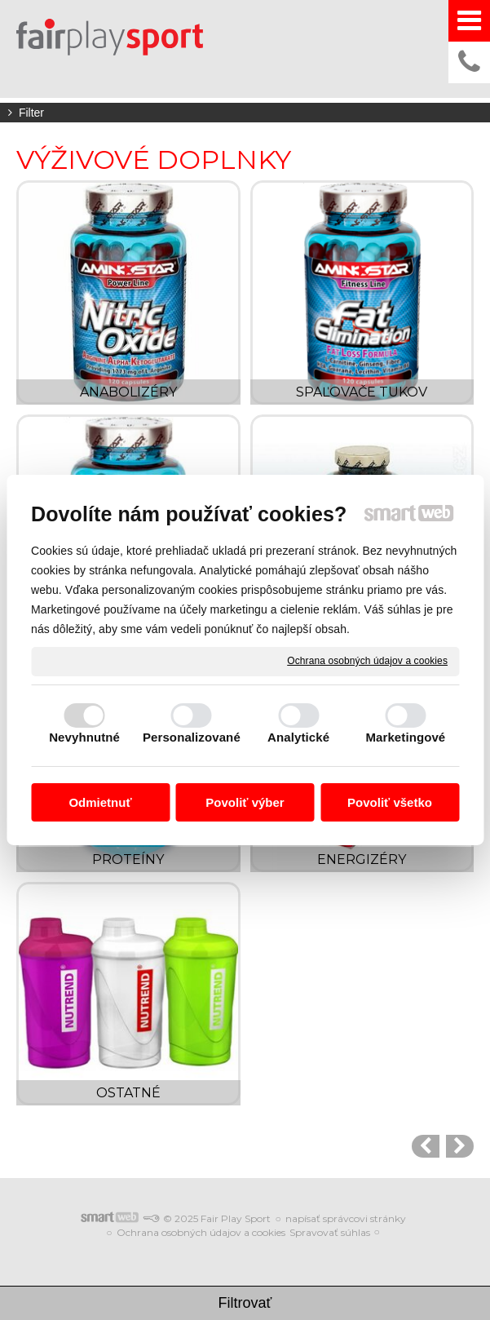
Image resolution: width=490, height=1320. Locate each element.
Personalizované (192, 737)
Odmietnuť (99, 802)
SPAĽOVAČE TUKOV (361, 392)
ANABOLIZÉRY (128, 392)
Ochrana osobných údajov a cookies (367, 661)
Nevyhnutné (84, 737)
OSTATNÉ (128, 1093)
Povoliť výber (244, 802)
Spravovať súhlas (329, 1232)
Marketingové (405, 737)
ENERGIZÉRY (361, 859)
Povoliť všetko (389, 802)
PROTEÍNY (128, 859)
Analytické (298, 737)
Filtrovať (245, 1303)
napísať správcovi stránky (345, 1218)
